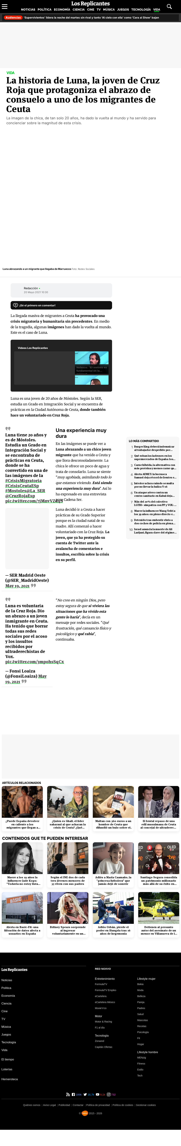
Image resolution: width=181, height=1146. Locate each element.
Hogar (140, 1044)
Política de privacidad (98, 1105)
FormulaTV (101, 984)
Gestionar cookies (146, 1105)
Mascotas (142, 1020)
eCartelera (100, 996)
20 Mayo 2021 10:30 (36, 292)
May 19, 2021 (17, 584)
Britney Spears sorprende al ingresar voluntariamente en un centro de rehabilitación (68, 930)
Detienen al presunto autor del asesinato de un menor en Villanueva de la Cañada (158, 930)
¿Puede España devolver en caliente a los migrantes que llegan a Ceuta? (22, 824)
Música (109, 9)
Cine (90, 9)
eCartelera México (105, 1002)
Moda (140, 990)
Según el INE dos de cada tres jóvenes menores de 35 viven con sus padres (68, 881)
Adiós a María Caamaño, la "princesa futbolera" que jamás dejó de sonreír (113, 881)
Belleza (141, 996)
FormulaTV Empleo (105, 990)
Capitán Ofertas (103, 1047)
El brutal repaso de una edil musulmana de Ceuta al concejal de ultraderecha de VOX (158, 824)
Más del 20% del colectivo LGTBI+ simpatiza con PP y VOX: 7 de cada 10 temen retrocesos (154, 503)
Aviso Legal (49, 1105)
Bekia (140, 984)
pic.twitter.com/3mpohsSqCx (79, 629)
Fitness (141, 1063)
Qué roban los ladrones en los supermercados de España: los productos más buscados (153, 457)
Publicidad (64, 1105)
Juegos (123, 9)
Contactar (78, 1105)
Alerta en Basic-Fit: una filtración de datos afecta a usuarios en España (22, 930)
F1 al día (99, 1027)
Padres (141, 1008)
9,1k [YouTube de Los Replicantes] (102, 1094)
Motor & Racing (103, 1021)
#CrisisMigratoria (23, 479)
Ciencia (79, 9)
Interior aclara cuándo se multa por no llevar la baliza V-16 (154, 485)
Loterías (6, 1069)
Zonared (99, 1041)
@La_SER (35, 489)
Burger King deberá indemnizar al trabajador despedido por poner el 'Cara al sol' (154, 448)
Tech (140, 1075)
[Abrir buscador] (169, 6)
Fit (138, 1038)
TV (99, 9)
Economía (62, 9)
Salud (140, 1014)
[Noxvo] (84, 1113)
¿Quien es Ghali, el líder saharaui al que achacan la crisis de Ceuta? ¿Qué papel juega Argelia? (68, 824)
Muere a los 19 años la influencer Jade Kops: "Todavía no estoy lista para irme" (22, 881)
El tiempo (7, 1059)
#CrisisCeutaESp (22, 484)
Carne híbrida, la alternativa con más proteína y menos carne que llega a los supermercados (155, 466)
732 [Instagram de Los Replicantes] (113, 1094)
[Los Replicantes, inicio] (90, 4)
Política (44, 9)
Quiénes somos (31, 1105)
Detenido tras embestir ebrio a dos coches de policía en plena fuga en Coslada (153, 521)
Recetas (141, 1026)
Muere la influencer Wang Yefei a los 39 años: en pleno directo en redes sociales (154, 512)
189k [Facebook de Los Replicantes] (78, 1094)
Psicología (143, 1032)
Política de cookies (123, 1105)
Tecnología (141, 9)
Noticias (28, 9)
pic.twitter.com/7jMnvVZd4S (34, 499)
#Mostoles (15, 489)
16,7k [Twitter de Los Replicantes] (90, 1094)
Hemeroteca (9, 1079)
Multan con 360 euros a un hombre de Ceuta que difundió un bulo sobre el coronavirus (113, 824)
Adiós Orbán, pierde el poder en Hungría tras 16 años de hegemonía (113, 930)
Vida (156, 9)
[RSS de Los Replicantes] (68, 1094)
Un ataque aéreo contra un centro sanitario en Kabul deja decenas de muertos (153, 494)
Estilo (140, 1069)
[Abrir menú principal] (4, 6)
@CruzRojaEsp (20, 494)
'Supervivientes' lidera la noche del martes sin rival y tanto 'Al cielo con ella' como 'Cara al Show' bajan (81, 18)
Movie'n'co (100, 1008)
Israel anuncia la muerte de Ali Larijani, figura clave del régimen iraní (155, 530)
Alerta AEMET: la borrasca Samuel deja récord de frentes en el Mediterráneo (155, 475)
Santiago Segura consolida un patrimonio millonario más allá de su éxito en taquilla (158, 881)
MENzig (141, 1057)
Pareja (140, 1002)
